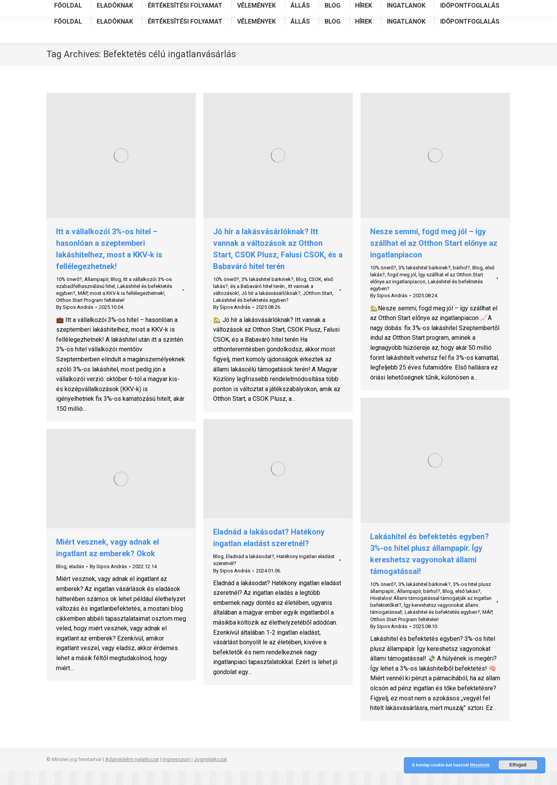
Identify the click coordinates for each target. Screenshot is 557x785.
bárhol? (461, 281)
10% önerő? (69, 293)
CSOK (315, 293)
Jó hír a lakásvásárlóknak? (271, 307)
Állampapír (96, 293)
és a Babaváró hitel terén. (258, 300)
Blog (116, 293)
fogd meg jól (401, 288)
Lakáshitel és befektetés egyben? (251, 314)
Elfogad (517, 765)
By (74, 321)
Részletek (480, 765)
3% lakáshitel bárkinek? (267, 293)
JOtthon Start (317, 307)
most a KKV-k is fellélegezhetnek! (127, 307)
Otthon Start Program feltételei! (90, 314)
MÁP (82, 307)
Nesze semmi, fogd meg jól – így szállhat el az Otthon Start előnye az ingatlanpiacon (433, 257)
